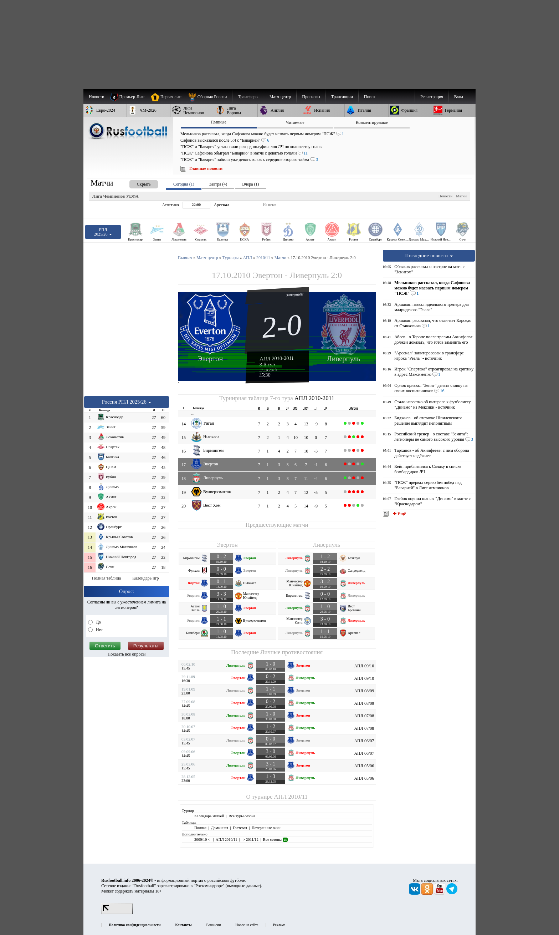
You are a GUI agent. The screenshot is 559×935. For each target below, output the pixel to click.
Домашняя (219, 827)
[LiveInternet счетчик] (117, 912)
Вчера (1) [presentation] (250, 184)
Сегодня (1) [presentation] (183, 184)
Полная (200, 827)
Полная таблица (106, 578)
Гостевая (240, 827)
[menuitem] (210, 96)
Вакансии (213, 925)
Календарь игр (145, 578)
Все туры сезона (242, 816)
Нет (99, 629)
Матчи (461, 196)
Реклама (279, 925)
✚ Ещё (399, 513)
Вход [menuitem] (458, 96)
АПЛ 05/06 (364, 765)
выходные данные (243, 885)
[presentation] (136, 182)
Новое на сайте (246, 925)
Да (98, 622)
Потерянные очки (266, 827)
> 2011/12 (250, 839)
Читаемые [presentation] (295, 122)
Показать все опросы (127, 654)
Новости (445, 196)
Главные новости (205, 168)
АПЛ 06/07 (364, 740)
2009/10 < (202, 839)
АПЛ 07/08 (364, 715)
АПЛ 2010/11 (291, 796)
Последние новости (429, 255)
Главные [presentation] (218, 122)
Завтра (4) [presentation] (218, 184)
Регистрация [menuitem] (431, 96)
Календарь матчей (209, 816)
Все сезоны (275, 839)
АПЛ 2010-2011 (277, 358)
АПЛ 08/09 (364, 690)
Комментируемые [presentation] (372, 122)
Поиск (369, 96)
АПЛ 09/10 (364, 665)
